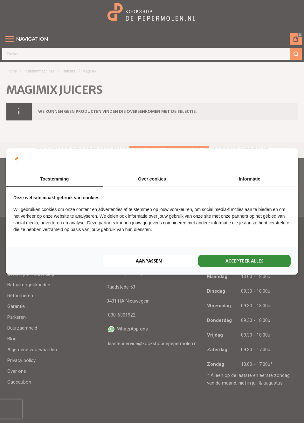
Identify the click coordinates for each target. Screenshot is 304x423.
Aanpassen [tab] (149, 261)
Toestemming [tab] (54, 178)
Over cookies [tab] (152, 178)
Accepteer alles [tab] (244, 261)
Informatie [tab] (249, 178)
